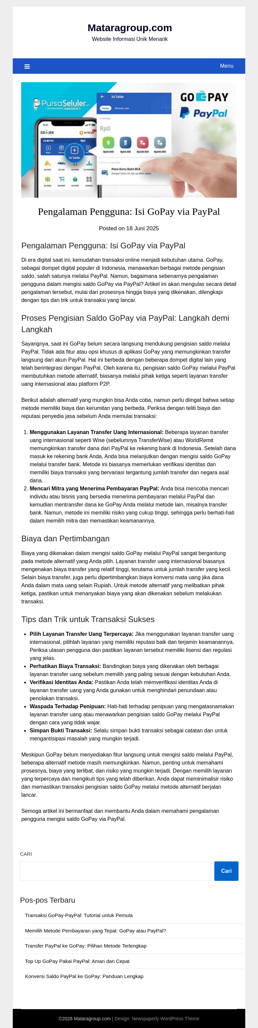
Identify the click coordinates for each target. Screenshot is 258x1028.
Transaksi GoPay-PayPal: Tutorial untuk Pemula (78, 915)
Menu (226, 66)
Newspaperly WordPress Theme (165, 1018)
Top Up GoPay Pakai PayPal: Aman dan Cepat (77, 961)
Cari (26, 854)
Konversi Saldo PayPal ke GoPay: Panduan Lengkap (84, 976)
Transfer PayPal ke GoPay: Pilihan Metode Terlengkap (85, 946)
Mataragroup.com (130, 27)
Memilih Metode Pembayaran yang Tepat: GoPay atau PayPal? (95, 930)
